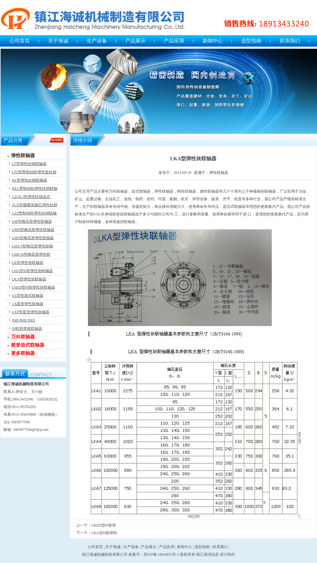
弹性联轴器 (23, 155)
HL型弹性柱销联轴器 (29, 180)
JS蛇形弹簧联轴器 (27, 328)
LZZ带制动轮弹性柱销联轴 (34, 213)
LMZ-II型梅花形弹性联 (31, 254)
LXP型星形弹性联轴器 (31, 312)
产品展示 (135, 40)
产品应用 (174, 40)
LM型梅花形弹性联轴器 (32, 221)
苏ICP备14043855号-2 (161, 554)
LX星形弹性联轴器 (28, 304)
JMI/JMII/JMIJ (23, 320)
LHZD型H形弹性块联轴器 (33, 287)
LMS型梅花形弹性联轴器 (33, 238)
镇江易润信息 (207, 554)
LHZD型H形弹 (103, 525)
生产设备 (97, 40)
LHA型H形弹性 (104, 533)
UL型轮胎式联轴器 (28, 295)
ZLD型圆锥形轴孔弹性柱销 (34, 205)
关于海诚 (58, 40)
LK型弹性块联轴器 (28, 262)
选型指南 (251, 40)
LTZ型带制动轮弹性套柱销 (34, 172)
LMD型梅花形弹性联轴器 (33, 229)
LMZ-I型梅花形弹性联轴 (32, 246)
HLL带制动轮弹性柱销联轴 (34, 188)
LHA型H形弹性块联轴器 (32, 271)
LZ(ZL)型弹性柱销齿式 (31, 197)
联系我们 (290, 40)
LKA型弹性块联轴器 (29, 279)
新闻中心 (212, 40)
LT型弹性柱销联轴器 (29, 164)
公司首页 (19, 40)
